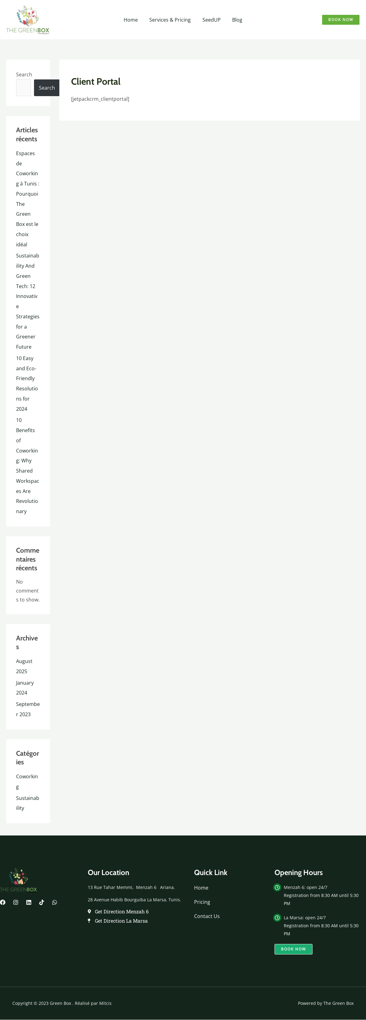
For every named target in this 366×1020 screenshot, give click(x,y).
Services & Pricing (171, 19)
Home (133, 19)
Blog (235, 19)
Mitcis (105, 993)
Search (24, 74)
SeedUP (211, 19)
